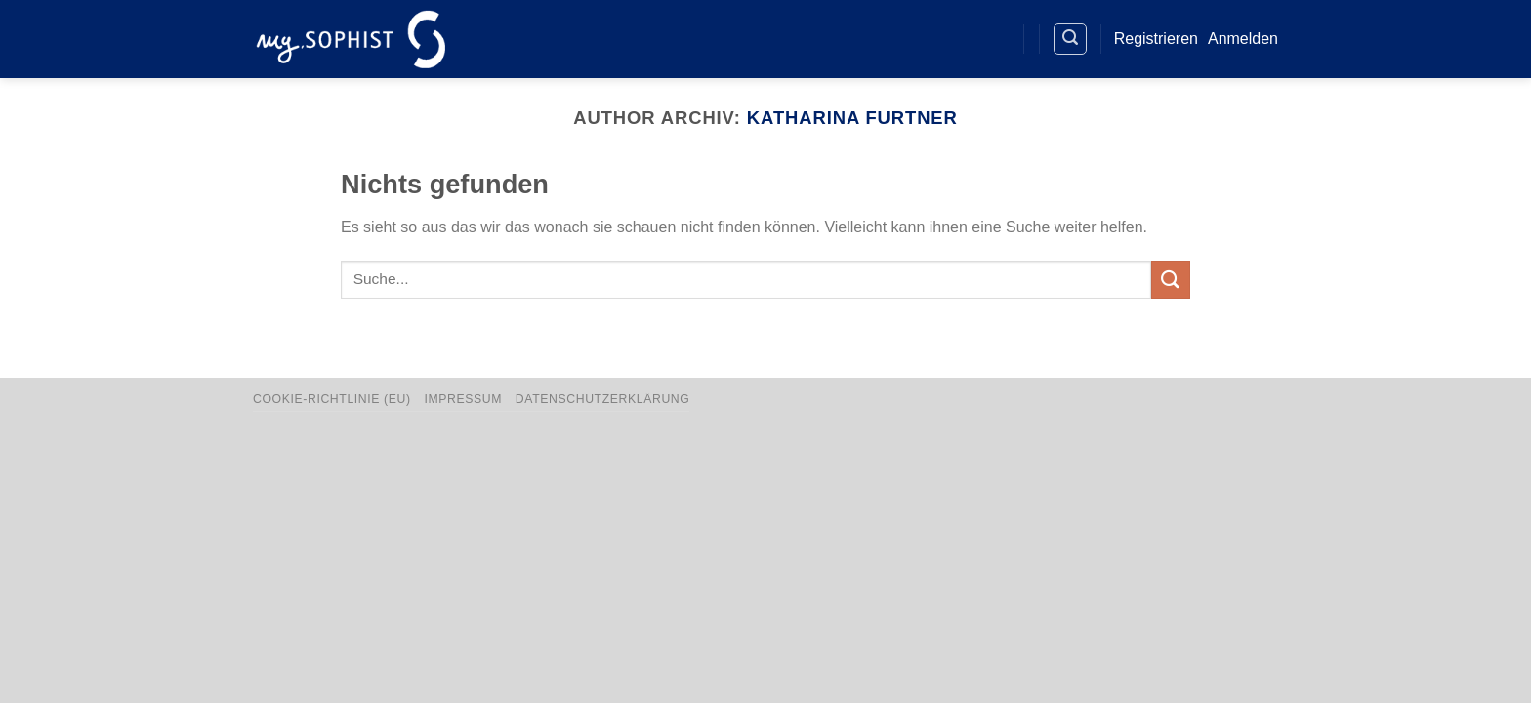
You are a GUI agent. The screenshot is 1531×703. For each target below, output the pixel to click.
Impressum (463, 399)
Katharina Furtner (852, 117)
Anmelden (1243, 38)
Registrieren (1156, 38)
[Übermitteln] (1170, 280)
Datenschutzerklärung (603, 399)
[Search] (1070, 39)
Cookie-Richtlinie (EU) (332, 399)
